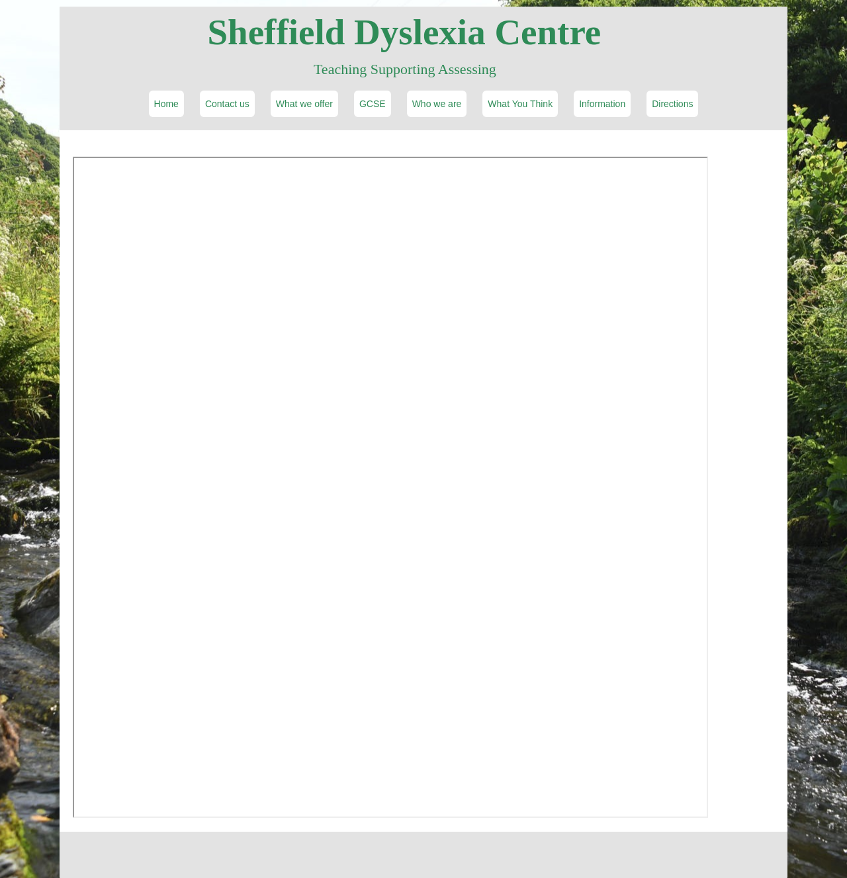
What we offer (304, 104)
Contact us (227, 104)
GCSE (372, 104)
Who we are (437, 104)
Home (166, 104)
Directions (672, 104)
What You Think (520, 104)
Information (602, 104)
